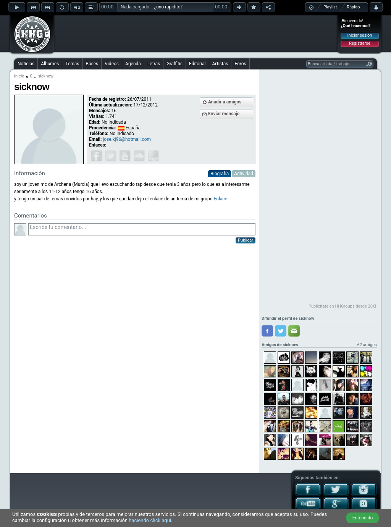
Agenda (133, 63)
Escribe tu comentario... (141, 229)
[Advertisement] (196, 33)
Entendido (362, 518)
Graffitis (174, 63)
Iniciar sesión (359, 35)
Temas (72, 63)
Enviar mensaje (223, 113)
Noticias (26, 63)
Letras (153, 63)
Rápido (353, 7)
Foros (240, 63)
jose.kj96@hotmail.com (127, 139)
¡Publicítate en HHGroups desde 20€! (341, 306)
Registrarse (359, 43)
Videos (112, 63)
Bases (92, 63)
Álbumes (50, 63)
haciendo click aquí (150, 520)
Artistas (220, 63)
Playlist (330, 7)
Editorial (197, 63)
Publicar (245, 240)
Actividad (243, 173)
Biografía (219, 173)
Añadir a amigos (225, 102)
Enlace (220, 198)
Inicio (19, 76)
